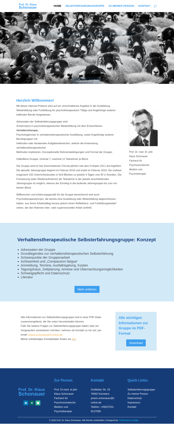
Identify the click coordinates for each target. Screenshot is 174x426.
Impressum (134, 402)
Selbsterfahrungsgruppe (84, 6)
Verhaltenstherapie (27, 130)
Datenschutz (135, 398)
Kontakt (144, 6)
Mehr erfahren (87, 289)
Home (57, 6)
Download (136, 343)
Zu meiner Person (121, 6)
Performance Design (128, 420)
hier (74, 339)
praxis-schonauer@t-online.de (45, 334)
